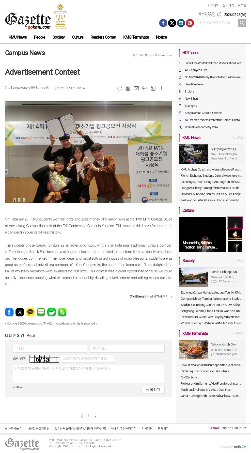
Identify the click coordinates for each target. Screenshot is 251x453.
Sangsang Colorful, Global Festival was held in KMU (212, 311)
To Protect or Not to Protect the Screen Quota (212, 120)
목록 (128, 88)
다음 (95, 416)
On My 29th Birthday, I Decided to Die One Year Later (214, 77)
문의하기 (228, 5)
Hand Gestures (194, 84)
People (39, 37)
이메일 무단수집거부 (124, 428)
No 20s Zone (189, 377)
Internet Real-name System (201, 127)
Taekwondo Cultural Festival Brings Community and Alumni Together (212, 200)
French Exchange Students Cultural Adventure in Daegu (212, 175)
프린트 (144, 88)
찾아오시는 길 (13, 428)
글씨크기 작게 (169, 88)
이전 (82, 416)
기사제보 (213, 5)
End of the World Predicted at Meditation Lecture (214, 63)
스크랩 (153, 88)
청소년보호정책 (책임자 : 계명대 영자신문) (80, 428)
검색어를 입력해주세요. (215, 22)
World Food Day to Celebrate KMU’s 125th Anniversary (212, 323)
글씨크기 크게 (161, 88)
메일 (136, 88)
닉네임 (19, 348)
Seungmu (191, 106)
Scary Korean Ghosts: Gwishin (203, 113)
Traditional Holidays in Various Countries (205, 389)
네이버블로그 (41, 312)
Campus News (163, 55)
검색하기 (242, 23)
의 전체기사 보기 (149, 296)
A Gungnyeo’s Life (196, 70)
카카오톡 (30, 312)
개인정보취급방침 (38, 428)
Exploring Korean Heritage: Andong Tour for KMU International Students (212, 182)
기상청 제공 (209, 16)
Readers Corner (103, 37)
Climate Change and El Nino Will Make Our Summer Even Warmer (212, 396)
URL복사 (119, 88)
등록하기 (153, 390)
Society (58, 37)
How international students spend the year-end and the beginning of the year (212, 365)
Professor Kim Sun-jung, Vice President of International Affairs (212, 383)
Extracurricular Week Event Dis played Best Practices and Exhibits (212, 317)
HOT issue (190, 52)
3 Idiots (189, 92)
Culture (77, 37)
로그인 (242, 5)
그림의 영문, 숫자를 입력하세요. (85, 358)
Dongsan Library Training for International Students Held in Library (212, 188)
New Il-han (191, 99)
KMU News (18, 37)
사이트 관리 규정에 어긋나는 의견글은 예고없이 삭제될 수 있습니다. (62, 368)
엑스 (20, 312)
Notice (161, 37)
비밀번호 (98, 348)
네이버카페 (51, 312)
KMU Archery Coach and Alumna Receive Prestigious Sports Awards (212, 169)
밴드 (62, 312)
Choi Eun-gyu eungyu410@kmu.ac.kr (27, 87)
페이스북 (9, 312)
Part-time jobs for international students (205, 371)
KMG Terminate (136, 37)
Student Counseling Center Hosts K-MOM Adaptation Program (212, 194)
